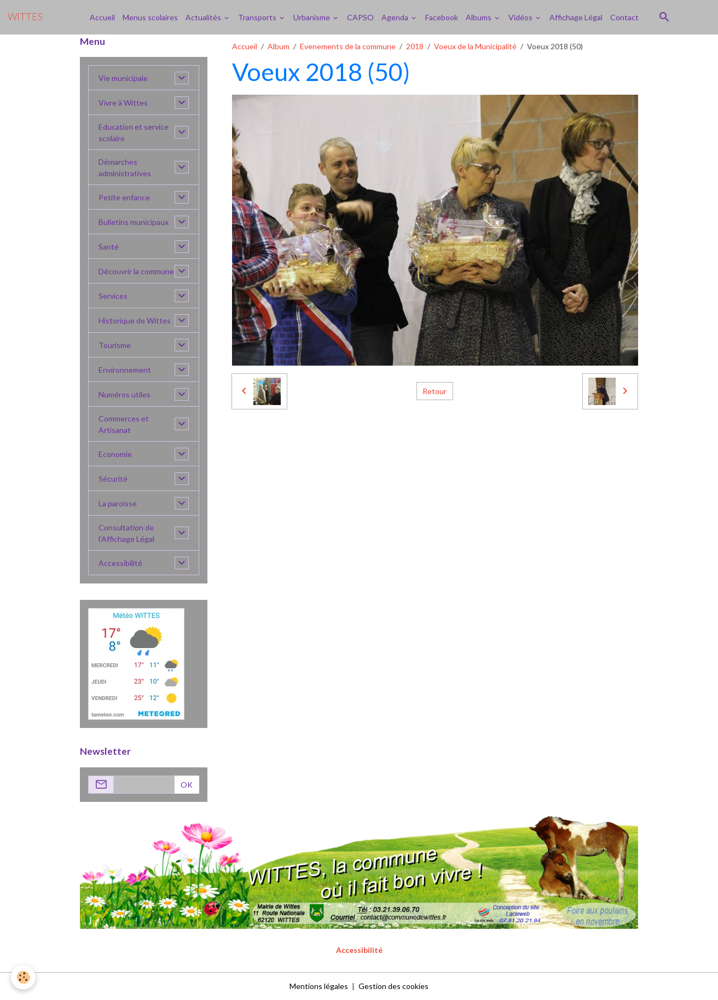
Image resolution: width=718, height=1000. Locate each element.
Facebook (441, 17)
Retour (434, 391)
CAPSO (360, 17)
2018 (415, 46)
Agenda (395, 17)
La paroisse (118, 503)
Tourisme (115, 345)
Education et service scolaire (134, 132)
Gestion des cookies (393, 986)
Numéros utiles (124, 394)
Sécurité (113, 478)
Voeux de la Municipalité (475, 46)
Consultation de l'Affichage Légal (126, 533)
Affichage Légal (576, 17)
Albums (479, 17)
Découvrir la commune (136, 271)
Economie (115, 454)
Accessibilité (120, 563)
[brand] (25, 17)
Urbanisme (312, 17)
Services (113, 295)
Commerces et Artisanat (124, 424)
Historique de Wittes (135, 320)
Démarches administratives (125, 167)
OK (187, 784)
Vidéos (521, 17)
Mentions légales (318, 986)
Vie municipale (123, 78)
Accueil (102, 17)
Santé (109, 246)
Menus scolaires (150, 17)
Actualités (204, 17)
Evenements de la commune (348, 46)
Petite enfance (124, 197)
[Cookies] (23, 977)
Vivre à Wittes (123, 102)
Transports (258, 17)
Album (278, 46)
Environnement (125, 369)
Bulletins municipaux (134, 222)
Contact (624, 17)
